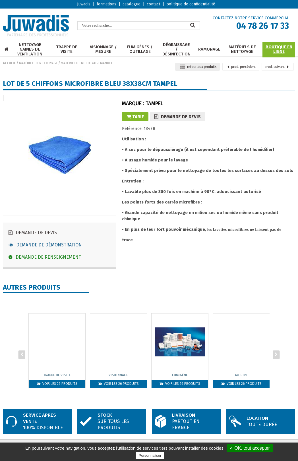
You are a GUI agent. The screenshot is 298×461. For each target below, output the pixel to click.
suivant (277, 67)
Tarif (135, 116)
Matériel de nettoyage (38, 63)
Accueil (9, 63)
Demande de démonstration (45, 245)
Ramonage (209, 49)
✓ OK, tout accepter (249, 448)
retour (198, 67)
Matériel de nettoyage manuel (87, 63)
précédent (241, 67)
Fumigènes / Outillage (140, 49)
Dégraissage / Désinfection (176, 49)
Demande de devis (33, 232)
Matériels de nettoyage (242, 49)
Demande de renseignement (45, 257)
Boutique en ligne (279, 49)
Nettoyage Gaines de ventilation (29, 49)
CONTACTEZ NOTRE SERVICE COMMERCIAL (251, 18)
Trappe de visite (66, 49)
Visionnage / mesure (103, 49)
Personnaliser (150, 455)
